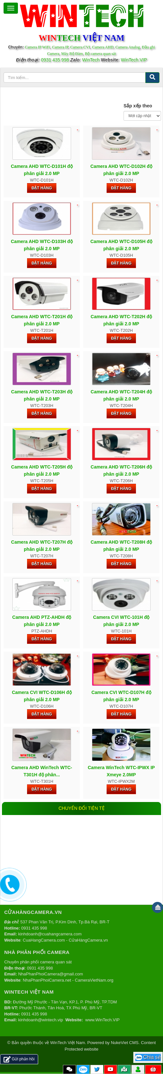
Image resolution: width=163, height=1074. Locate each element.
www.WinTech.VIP (102, 1019)
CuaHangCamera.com (44, 940)
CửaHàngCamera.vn (88, 940)
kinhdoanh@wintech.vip (40, 1019)
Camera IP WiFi (37, 47)
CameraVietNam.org (94, 980)
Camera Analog (127, 47)
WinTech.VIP (134, 59)
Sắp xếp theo (138, 105)
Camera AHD (102, 47)
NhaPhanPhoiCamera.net (47, 980)
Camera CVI (80, 47)
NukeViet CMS (125, 1042)
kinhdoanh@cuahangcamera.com (50, 933)
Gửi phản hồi (19, 1059)
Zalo (83, 1069)
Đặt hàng (42, 188)
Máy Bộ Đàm (72, 53)
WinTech (91, 59)
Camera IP (60, 47)
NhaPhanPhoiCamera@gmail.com (50, 974)
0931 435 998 (55, 59)
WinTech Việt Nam (67, 1042)
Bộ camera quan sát (100, 53)
